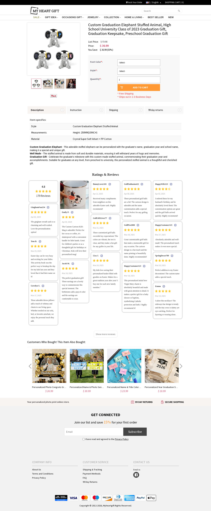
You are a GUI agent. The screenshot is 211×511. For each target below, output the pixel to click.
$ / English (153, 2)
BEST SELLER (156, 17)
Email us (136, 470)
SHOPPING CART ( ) (174, 2)
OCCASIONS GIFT (72, 17)
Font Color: (96, 62)
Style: (94, 70)
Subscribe (135, 432)
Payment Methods (92, 473)
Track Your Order (134, 2)
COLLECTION (112, 17)
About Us (36, 469)
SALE (37, 17)
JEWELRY (93, 17)
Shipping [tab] (113, 110)
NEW (171, 17)
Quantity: (95, 79)
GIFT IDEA (51, 17)
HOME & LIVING (134, 17)
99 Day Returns (90, 481)
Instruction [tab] (76, 110)
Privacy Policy (122, 439)
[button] (30, 366)
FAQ (85, 477)
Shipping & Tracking (92, 469)
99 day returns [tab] (155, 110)
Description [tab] (37, 110)
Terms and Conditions (42, 473)
